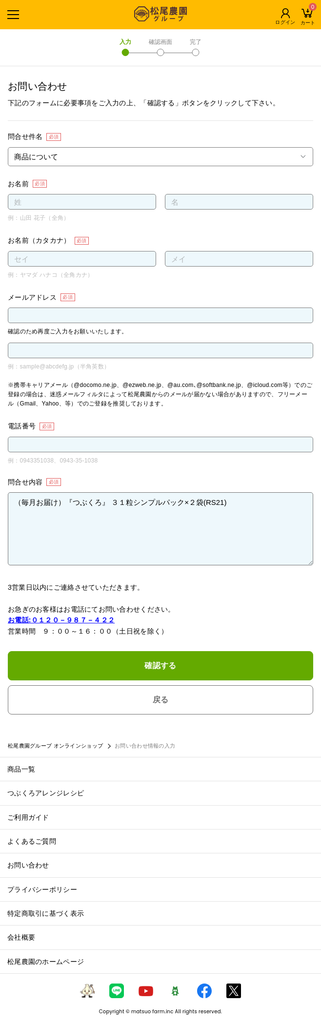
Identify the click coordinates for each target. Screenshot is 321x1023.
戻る (161, 699)
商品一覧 (21, 769)
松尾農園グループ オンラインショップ (55, 746)
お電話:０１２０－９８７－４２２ (61, 620)
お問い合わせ (28, 865)
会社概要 (21, 937)
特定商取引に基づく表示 (45, 913)
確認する (160, 665)
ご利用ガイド (28, 817)
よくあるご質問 (31, 841)
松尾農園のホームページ (45, 961)
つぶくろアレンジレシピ (45, 793)
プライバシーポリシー (42, 889)
